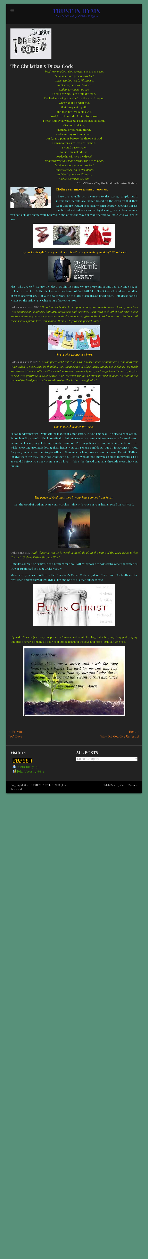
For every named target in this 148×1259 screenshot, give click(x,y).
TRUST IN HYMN (76, 11)
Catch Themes (129, 785)
